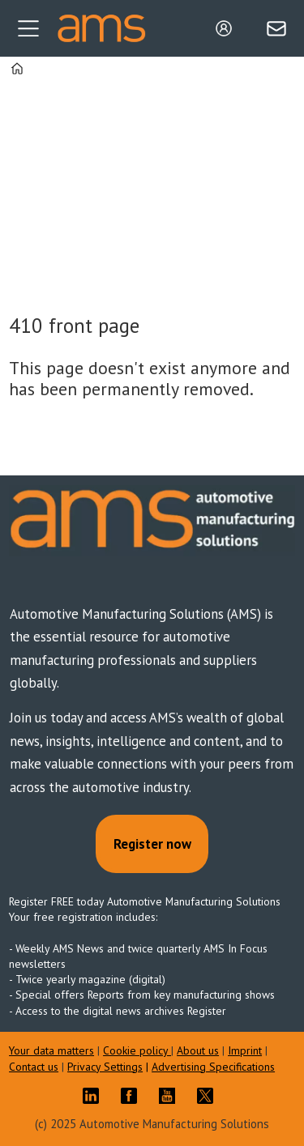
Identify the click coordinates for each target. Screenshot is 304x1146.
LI (95, 1096)
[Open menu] (28, 28)
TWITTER (209, 1096)
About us (198, 1050)
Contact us (33, 1066)
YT (171, 1096)
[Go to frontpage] (101, 27)
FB (133, 1096)
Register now (152, 844)
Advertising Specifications (213, 1066)
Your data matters (51, 1050)
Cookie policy (137, 1050)
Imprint (245, 1050)
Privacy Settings (105, 1066)
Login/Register (228, 28)
